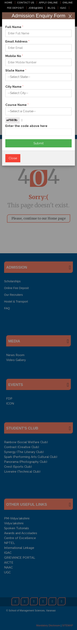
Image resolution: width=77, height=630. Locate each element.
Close (13, 158)
